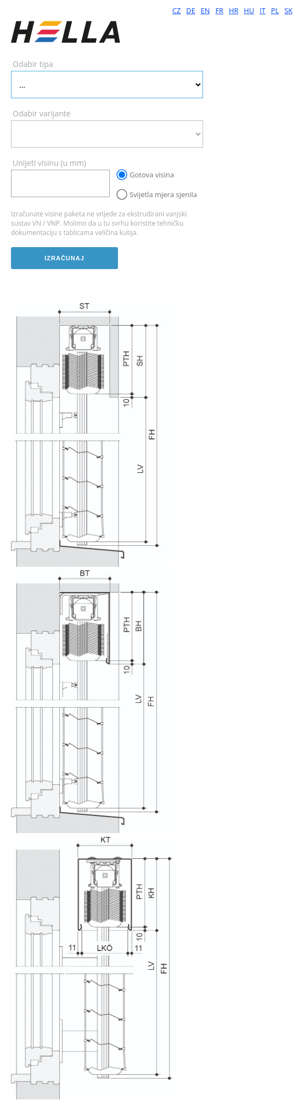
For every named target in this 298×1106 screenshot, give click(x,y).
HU (249, 10)
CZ (176, 10)
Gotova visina (152, 175)
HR (233, 10)
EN (205, 10)
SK (288, 10)
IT (263, 10)
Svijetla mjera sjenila (163, 194)
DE (190, 10)
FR (220, 10)
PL (275, 10)
